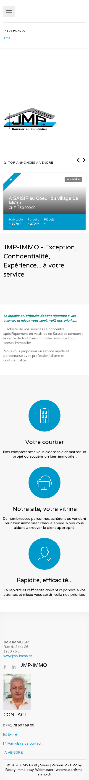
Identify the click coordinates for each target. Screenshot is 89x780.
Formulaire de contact (24, 743)
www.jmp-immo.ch (17, 656)
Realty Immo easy (19, 770)
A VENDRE (13, 753)
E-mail (8, 37)
